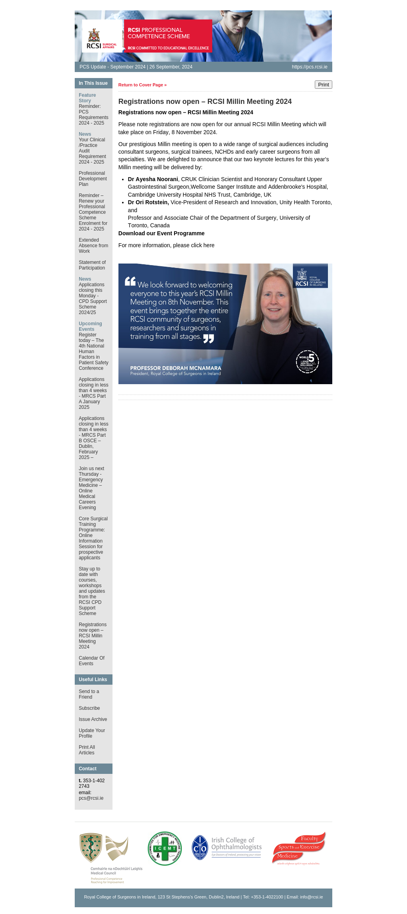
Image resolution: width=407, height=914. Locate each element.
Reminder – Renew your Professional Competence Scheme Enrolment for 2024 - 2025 (93, 212)
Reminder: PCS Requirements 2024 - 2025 (94, 115)
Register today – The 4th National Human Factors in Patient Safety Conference (94, 351)
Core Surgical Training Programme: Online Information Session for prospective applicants (93, 538)
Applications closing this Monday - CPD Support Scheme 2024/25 (93, 298)
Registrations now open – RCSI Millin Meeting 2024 (93, 636)
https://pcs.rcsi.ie (309, 67)
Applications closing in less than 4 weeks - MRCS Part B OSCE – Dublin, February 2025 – (94, 438)
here (209, 245)
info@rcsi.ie (311, 896)
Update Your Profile (92, 733)
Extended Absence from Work (93, 245)
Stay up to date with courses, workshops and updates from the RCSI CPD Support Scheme (92, 591)
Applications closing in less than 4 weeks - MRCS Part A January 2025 (94, 393)
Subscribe (89, 708)
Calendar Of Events (92, 660)
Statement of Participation (92, 265)
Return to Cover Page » (142, 84)
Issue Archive (93, 719)
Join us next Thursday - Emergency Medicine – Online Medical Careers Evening (91, 488)
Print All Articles (87, 750)
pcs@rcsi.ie (91, 798)
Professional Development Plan (93, 178)
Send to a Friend (89, 694)
